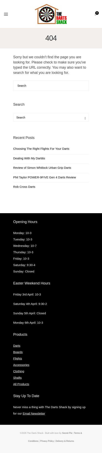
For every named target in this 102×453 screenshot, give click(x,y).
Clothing (18, 371)
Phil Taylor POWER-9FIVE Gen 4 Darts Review (44, 177)
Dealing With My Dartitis (29, 158)
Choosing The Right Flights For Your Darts (41, 148)
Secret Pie (67, 433)
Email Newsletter (34, 413)
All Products (21, 384)
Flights (17, 358)
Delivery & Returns (65, 441)
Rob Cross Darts (24, 186)
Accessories (21, 365)
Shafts (17, 377)
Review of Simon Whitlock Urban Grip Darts (42, 167)
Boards (18, 352)
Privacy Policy (47, 441)
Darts (16, 345)
